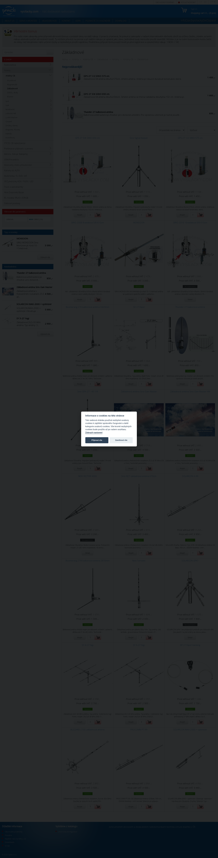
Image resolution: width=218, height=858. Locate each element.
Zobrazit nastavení (93, 432)
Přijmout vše (97, 440)
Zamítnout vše (121, 440)
